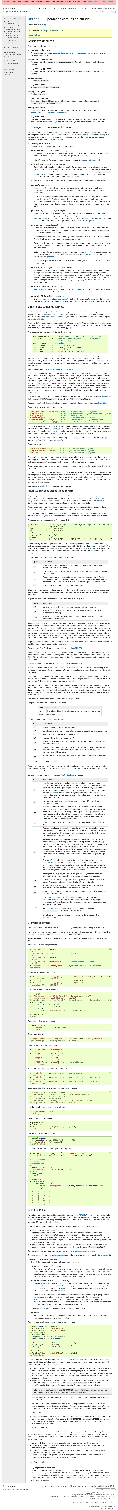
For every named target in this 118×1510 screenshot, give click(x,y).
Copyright (89, 1493)
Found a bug (111, 1506)
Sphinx (110, 1508)
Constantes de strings (12, 25)
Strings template (11, 45)
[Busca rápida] (103, 12)
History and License (97, 1498)
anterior (93, 8)
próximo (100, 8)
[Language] (26, 9)
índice (113, 8)
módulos (107, 8)
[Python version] (46, 9)
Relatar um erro (9, 72)
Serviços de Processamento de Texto (15, 12)
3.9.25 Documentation (58, 8)
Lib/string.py (43, 25)
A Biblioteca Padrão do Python (78, 8)
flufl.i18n (49, 1222)
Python (7, 8)
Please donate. (111, 1502)
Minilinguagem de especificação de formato (13, 37)
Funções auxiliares (12, 47)
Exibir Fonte (7, 74)
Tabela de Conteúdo (11, 18)
